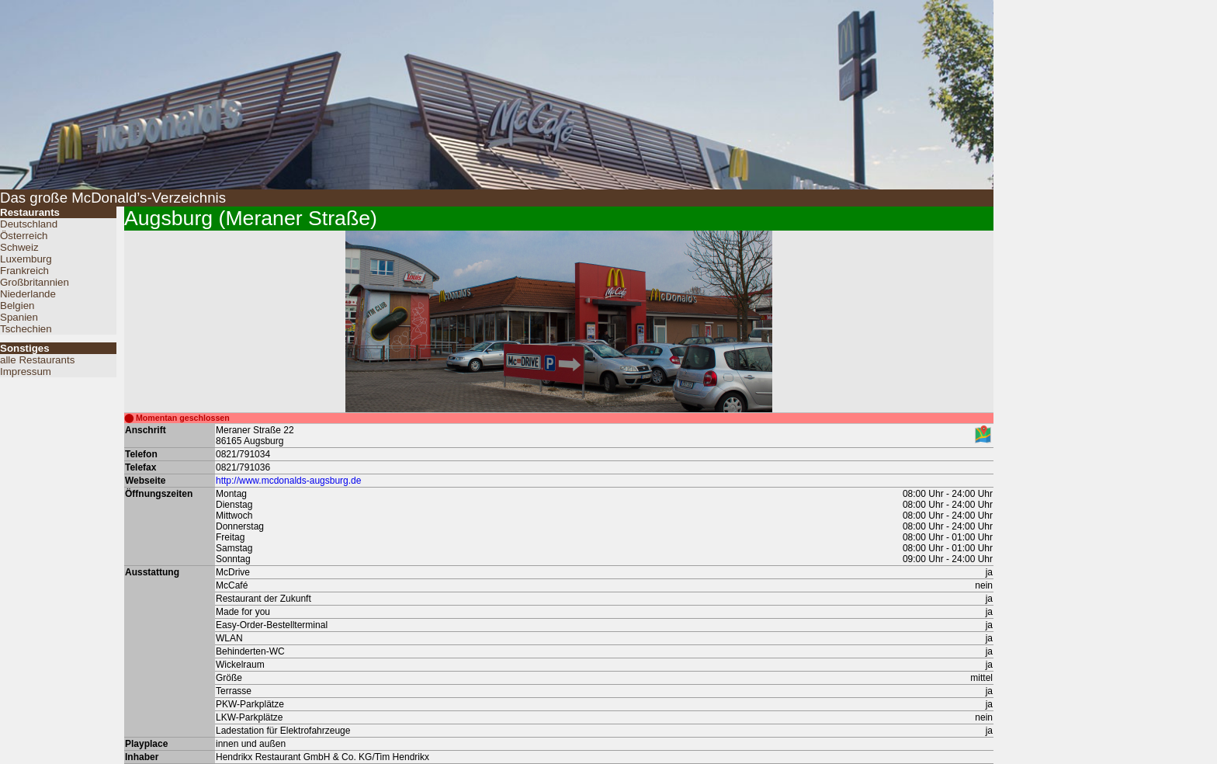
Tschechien (26, 329)
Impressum (25, 371)
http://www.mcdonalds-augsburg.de (288, 480)
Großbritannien (34, 282)
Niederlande (28, 294)
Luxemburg (26, 259)
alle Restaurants (37, 360)
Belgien (17, 305)
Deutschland (28, 224)
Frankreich (24, 270)
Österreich (23, 235)
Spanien (19, 317)
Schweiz (19, 247)
